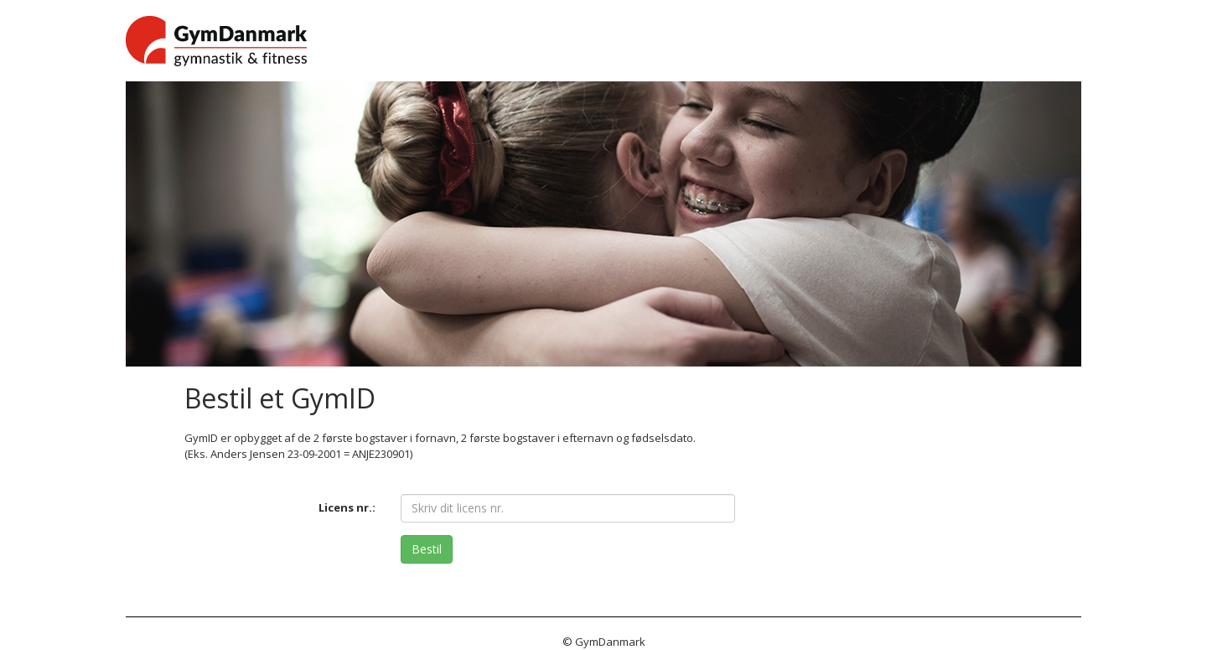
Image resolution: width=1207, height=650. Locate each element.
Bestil (427, 549)
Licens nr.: (347, 507)
